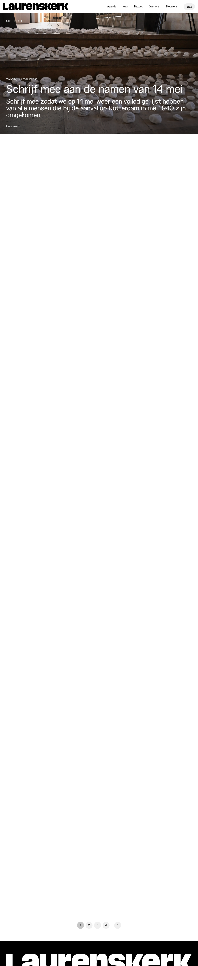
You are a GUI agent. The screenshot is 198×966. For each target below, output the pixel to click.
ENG (189, 7)
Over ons (154, 6)
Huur (125, 6)
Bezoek (138, 6)
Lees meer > (13, 126)
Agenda (111, 6)
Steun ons (171, 6)
